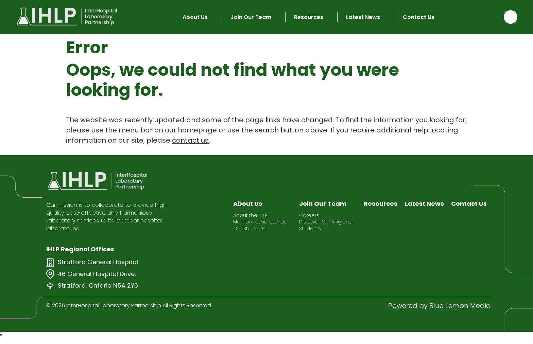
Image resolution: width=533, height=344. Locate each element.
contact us (190, 140)
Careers (309, 215)
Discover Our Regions (325, 222)
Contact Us (418, 17)
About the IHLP (250, 215)
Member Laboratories (260, 222)
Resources (308, 17)
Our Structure (249, 228)
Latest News (363, 17)
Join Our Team (250, 17)
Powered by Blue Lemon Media (439, 305)
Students (310, 228)
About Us (195, 17)
